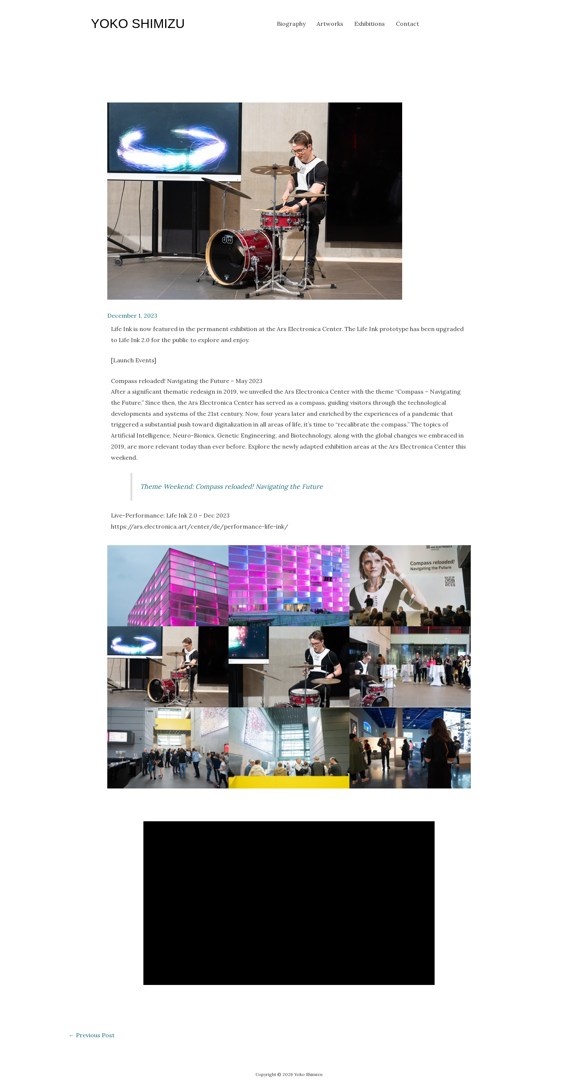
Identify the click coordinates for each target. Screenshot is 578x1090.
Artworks (330, 23)
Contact (407, 23)
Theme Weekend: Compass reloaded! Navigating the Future (231, 486)
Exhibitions (369, 23)
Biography (291, 23)
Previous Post (92, 1035)
